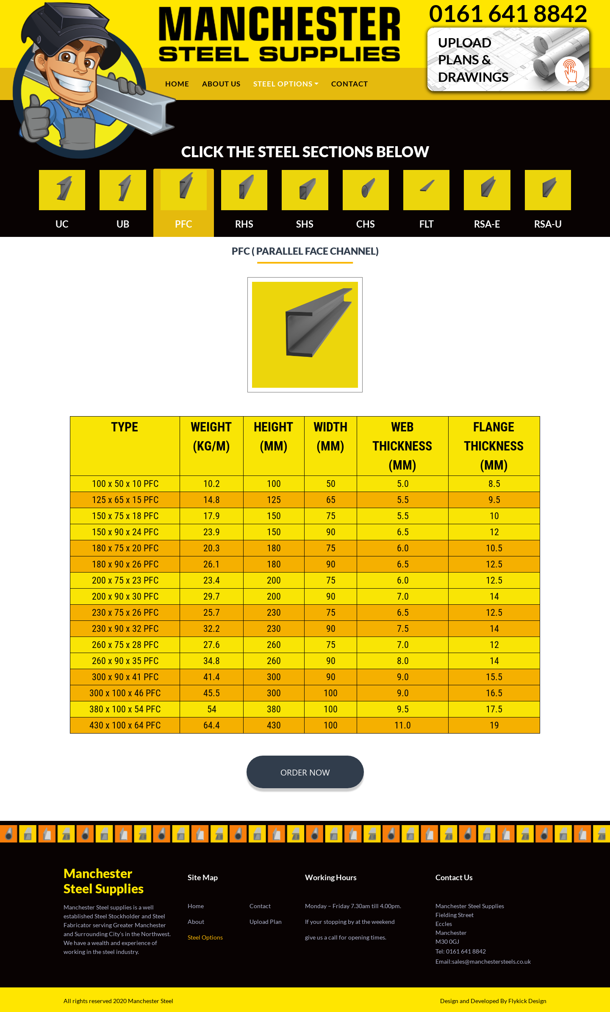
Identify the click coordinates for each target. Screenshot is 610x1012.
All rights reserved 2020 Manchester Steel (118, 1000)
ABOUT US (221, 83)
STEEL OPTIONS (283, 83)
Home (180, 83)
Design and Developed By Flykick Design (493, 1000)
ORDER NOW (305, 772)
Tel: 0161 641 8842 (460, 951)
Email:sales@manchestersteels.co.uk (483, 961)
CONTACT (349, 83)
